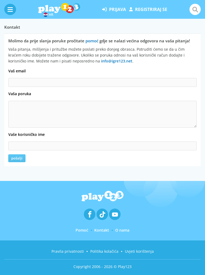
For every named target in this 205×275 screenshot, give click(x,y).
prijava (114, 9)
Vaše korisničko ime (26, 134)
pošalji (17, 158)
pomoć (91, 40)
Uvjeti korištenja (139, 251)
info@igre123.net (116, 61)
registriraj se (148, 9)
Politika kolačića (104, 251)
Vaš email (17, 70)
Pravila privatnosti (67, 251)
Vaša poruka (19, 93)
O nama (122, 230)
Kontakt (101, 230)
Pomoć (82, 230)
